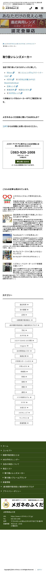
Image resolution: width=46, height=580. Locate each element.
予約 (23, 330)
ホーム (5, 446)
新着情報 (23, 423)
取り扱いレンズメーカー (15, 473)
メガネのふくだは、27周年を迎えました (27, 197)
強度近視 (23, 356)
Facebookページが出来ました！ (25, 235)
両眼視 (23, 371)
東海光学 (10, 89)
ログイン (39, 569)
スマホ (23, 402)
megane (23, 346)
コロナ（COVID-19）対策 (23, 340)
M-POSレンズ (14, 93)
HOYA (9, 79)
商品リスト (7, 468)
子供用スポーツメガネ (23, 361)
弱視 (23, 382)
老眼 (23, 387)
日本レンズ (11, 86)
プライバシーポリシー (12, 491)
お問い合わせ (24, 161)
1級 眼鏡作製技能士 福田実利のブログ (23, 325)
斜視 (23, 376)
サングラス (23, 418)
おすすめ (23, 335)
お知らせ (23, 407)
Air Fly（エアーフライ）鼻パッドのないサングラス (27, 253)
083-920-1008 (24, 152)
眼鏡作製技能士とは (11, 455)
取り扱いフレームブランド (16, 477)
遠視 (23, 392)
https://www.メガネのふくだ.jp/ (22, 516)
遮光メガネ (24, 89)
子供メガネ (23, 366)
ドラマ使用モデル (23, 397)
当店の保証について (11, 464)
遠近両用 (23, 304)
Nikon (9, 72)
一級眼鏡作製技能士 (23, 320)
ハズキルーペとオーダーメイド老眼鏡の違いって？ (27, 265)
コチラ (5, 126)
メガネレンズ (23, 412)
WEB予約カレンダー (11, 459)
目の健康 (23, 309)
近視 (23, 315)
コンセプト (7, 450)
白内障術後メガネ (23, 351)
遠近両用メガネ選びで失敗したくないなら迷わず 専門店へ (27, 216)
